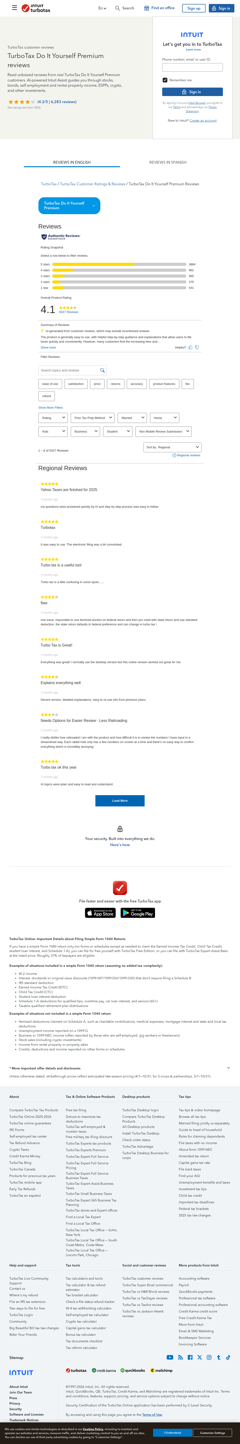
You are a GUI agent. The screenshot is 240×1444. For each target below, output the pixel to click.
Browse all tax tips (192, 1117)
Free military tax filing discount (89, 1137)
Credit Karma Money (24, 1156)
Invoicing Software (193, 1344)
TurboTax (49, 184)
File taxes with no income (198, 1143)
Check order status (136, 1140)
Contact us (17, 1289)
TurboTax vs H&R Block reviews (145, 1292)
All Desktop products (138, 1127)
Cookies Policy (93, 1429)
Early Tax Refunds (22, 1189)
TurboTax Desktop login (140, 1110)
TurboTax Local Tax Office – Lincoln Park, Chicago (86, 1251)
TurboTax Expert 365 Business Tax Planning (91, 1201)
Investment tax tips (192, 1189)
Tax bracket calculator (82, 1295)
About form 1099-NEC (195, 1150)
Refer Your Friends (23, 1335)
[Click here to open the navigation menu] (14, 7)
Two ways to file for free (27, 1308)
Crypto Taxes (19, 1150)
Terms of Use (152, 1415)
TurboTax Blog (20, 1163)
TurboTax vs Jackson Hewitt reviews (142, 1312)
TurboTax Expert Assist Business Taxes (89, 1184)
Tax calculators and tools (84, 1279)
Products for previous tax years (32, 1176)
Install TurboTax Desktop (140, 1133)
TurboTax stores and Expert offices (91, 1210)
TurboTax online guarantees (30, 1123)
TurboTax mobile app (25, 1183)
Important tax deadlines (196, 1202)
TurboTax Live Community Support (29, 1279)
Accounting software (194, 1279)
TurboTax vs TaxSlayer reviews (144, 1298)
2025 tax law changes (195, 1215)
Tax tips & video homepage (199, 1110)
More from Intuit (191, 1325)
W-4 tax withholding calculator (89, 1308)
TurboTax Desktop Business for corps (145, 1154)
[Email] (192, 67)
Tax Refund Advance (24, 1143)
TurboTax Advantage (137, 1147)
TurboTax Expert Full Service (87, 1157)
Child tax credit (190, 1196)
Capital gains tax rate (194, 1163)
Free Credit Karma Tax (195, 1318)
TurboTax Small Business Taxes (89, 1194)
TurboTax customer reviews (142, 1279)
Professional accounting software (203, 1305)
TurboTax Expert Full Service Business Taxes (87, 1174)
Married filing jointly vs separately (204, 1123)
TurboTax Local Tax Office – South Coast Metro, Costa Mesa (91, 1241)
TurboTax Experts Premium (86, 1150)
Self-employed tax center (28, 1136)
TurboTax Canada (22, 1169)
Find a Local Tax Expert (83, 1217)
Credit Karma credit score (198, 1311)
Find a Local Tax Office (83, 1224)
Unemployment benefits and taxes (204, 1183)
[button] (103, 8)
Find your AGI (189, 1176)
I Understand (172, 1432)
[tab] (72, 162)
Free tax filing (76, 1110)
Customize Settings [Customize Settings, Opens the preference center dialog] (212, 1432)
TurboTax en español (25, 1196)
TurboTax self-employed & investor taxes (85, 1127)
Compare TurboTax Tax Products (33, 1110)
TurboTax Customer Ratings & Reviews (92, 184)
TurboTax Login (21, 1315)
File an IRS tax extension (27, 1302)
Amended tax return (194, 1156)
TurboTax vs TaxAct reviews (142, 1305)
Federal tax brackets (194, 1209)
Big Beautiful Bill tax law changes (34, 1328)
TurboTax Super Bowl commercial (147, 1285)
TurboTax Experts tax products (88, 1144)
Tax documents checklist (84, 1341)
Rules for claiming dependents (202, 1136)
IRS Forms (16, 1130)
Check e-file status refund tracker (90, 1302)
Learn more (193, 49)
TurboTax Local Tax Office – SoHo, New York (92, 1231)
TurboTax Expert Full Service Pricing (87, 1164)
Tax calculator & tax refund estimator (85, 1286)
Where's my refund (23, 1295)
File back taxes (190, 1169)
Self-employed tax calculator (87, 1315)
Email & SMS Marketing (196, 1331)
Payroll (184, 1285)
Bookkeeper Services (195, 1338)
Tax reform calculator (81, 1348)
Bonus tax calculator (81, 1335)
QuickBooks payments (195, 1292)
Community (18, 1322)
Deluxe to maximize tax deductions (83, 1117)
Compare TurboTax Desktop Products (143, 1117)
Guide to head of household (200, 1130)
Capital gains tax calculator (86, 1328)
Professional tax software (197, 1298)
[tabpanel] (120, 486)
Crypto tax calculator (81, 1322)
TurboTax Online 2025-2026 (30, 1117)
